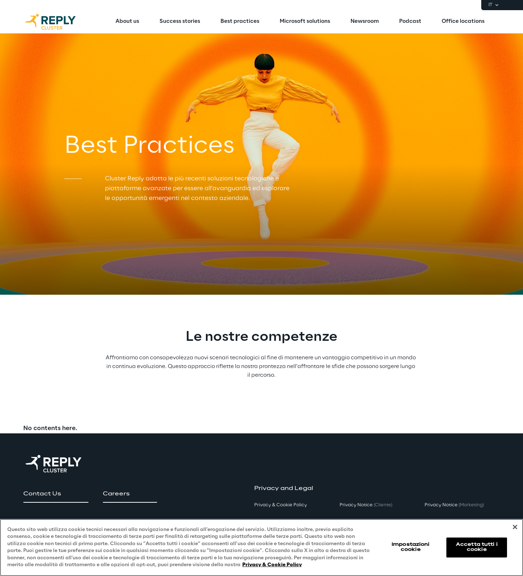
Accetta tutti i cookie (477, 547)
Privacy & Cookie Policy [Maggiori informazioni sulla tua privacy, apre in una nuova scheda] (272, 565)
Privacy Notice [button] (366, 505)
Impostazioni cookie (410, 547)
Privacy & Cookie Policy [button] (280, 505)
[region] (261, 547)
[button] (55, 494)
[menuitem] (127, 21)
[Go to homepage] (57, 21)
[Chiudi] (515, 527)
